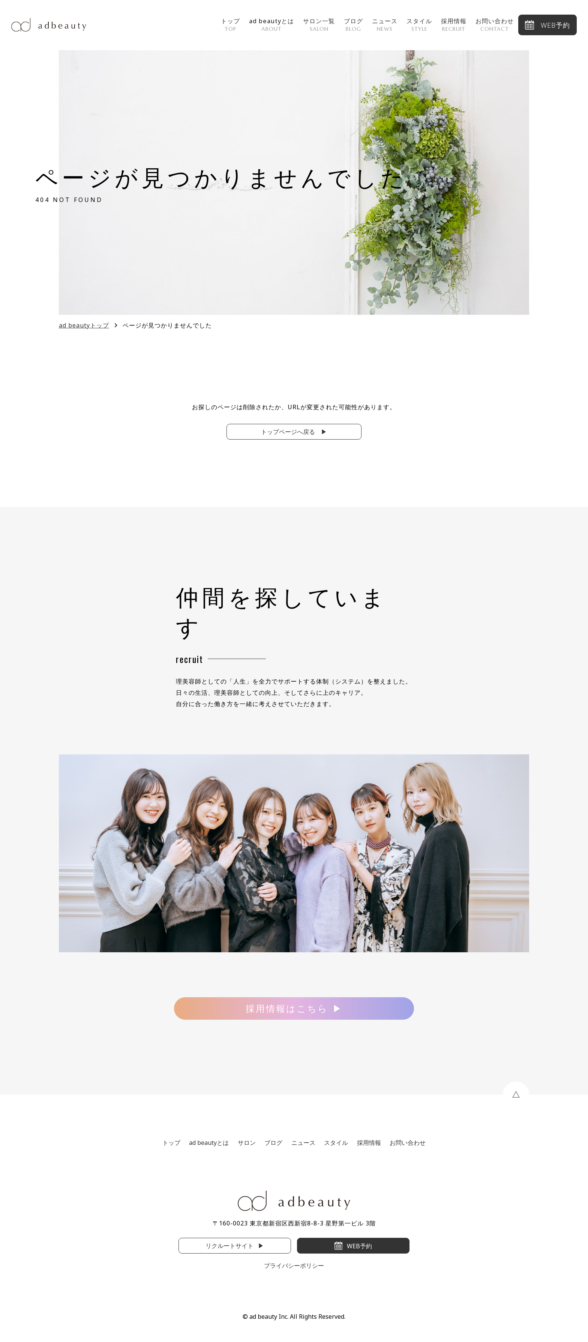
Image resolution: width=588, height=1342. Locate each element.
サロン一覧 (319, 24)
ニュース (385, 24)
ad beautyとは (271, 24)
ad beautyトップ (84, 325)
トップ (230, 24)
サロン (247, 1143)
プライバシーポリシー (294, 1265)
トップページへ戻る (288, 432)
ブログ (353, 24)
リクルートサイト (230, 1246)
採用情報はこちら (287, 1008)
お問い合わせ (495, 24)
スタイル (419, 24)
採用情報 (453, 24)
